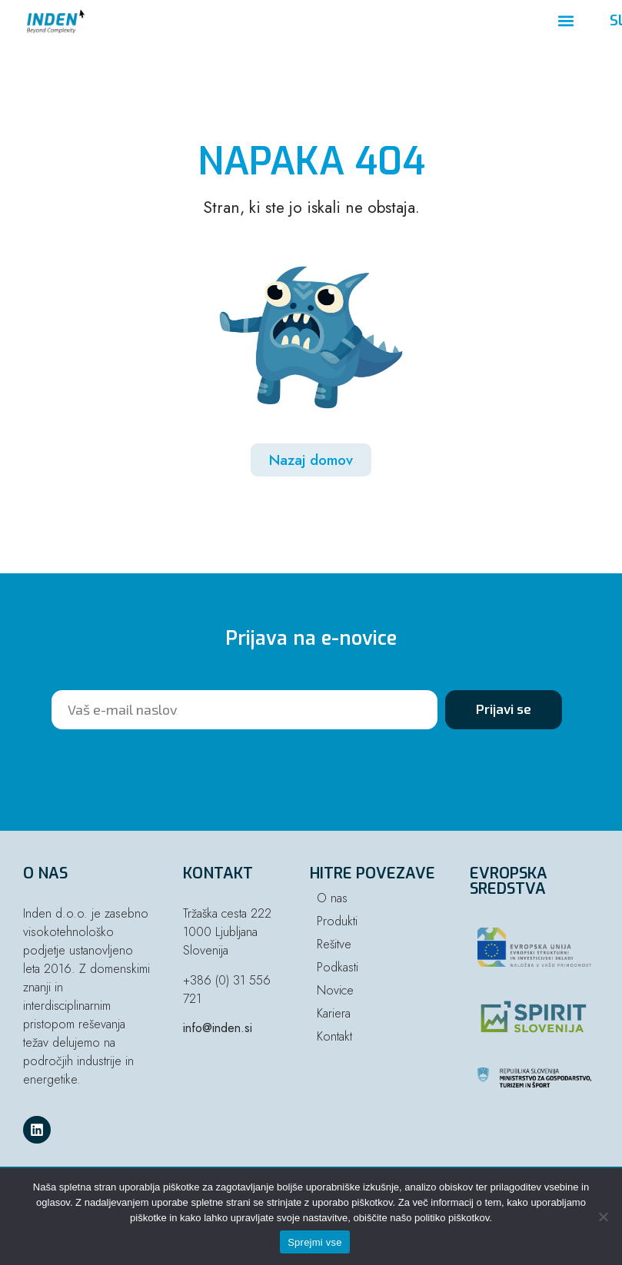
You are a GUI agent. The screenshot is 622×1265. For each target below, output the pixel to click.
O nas (332, 898)
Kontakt (334, 1036)
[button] (566, 21)
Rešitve (334, 944)
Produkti (337, 921)
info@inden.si (217, 1028)
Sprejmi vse (315, 1242)
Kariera (334, 1013)
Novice (335, 990)
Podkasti (337, 967)
